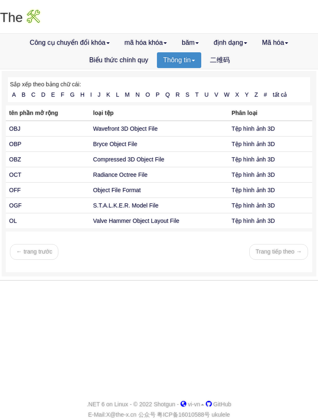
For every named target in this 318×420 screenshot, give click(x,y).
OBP (15, 144)
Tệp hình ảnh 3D (253, 128)
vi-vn (192, 404)
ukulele (221, 414)
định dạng (230, 42)
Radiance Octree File (120, 174)
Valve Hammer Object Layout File (136, 220)
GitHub (218, 404)
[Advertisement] (159, 341)
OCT (15, 174)
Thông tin (179, 59)
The (20, 17)
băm (190, 42)
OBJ (14, 128)
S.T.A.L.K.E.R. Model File (126, 205)
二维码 (220, 59)
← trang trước (34, 251)
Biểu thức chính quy (118, 59)
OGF (15, 205)
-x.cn (121, 414)
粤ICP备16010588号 (183, 414)
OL (13, 220)
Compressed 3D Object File (128, 159)
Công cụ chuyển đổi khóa (70, 42)
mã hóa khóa (146, 42)
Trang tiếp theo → (278, 251)
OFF (15, 190)
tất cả (280, 94)
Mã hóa (275, 42)
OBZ (15, 159)
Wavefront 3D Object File (125, 128)
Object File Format (117, 190)
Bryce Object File (115, 144)
